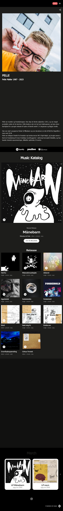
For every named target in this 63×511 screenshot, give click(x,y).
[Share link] (60, 10)
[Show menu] (60, 3)
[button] (31, 241)
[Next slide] (60, 474)
